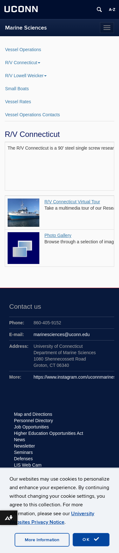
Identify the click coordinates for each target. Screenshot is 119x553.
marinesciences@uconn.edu (62, 334)
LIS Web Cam (28, 465)
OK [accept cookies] (91, 539)
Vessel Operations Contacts (32, 114)
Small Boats (17, 88)
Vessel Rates (18, 101)
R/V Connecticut (22, 62)
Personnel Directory (33, 420)
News (19, 439)
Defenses (23, 458)
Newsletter (24, 445)
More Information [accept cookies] (42, 540)
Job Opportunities (31, 426)
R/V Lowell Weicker (26, 75)
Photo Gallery (57, 235)
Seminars (23, 452)
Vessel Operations (23, 49)
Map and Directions (33, 414)
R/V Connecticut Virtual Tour (72, 201)
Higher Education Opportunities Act (48, 433)
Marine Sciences (26, 27)
